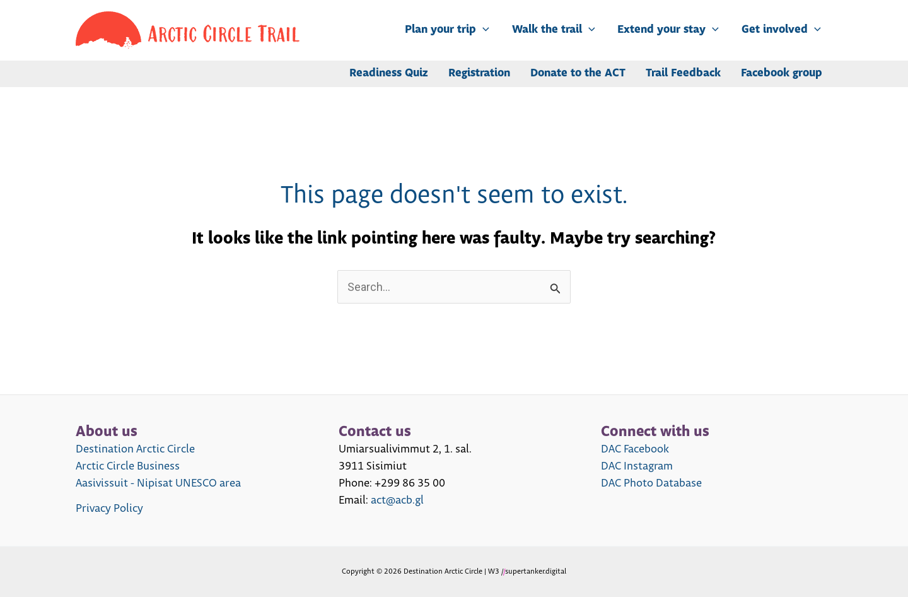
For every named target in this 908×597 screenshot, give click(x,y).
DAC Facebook (635, 449)
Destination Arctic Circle (135, 449)
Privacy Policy (109, 509)
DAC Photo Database (651, 483)
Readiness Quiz (388, 73)
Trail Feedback (683, 73)
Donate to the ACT (578, 73)
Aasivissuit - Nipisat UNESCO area (158, 483)
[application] (482, 30)
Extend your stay (668, 30)
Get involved (781, 30)
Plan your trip (447, 30)
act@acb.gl (397, 500)
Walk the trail (553, 30)
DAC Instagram (637, 466)
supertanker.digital (535, 571)
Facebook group (781, 73)
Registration (479, 73)
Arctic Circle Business (128, 466)
